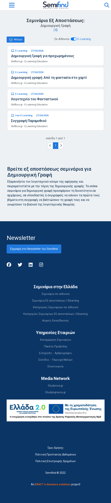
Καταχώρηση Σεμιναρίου (55, 339)
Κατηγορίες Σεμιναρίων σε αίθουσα (55, 307)
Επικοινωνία (55, 366)
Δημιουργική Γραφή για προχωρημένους (42, 56)
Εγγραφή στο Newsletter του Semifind (34, 249)
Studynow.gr (55, 385)
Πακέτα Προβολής (55, 346)
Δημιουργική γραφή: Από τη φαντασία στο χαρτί (49, 78)
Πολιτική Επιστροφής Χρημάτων (55, 461)
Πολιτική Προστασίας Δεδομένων (55, 454)
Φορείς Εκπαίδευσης (55, 320)
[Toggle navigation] (12, 5)
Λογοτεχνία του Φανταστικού (34, 99)
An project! (55, 484)
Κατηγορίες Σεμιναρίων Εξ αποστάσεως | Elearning (55, 314)
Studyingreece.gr (55, 392)
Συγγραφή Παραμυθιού (28, 121)
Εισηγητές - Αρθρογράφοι (55, 353)
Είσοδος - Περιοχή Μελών (55, 359)
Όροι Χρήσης (56, 447)
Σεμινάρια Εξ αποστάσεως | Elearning (55, 300)
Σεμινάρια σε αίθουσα (55, 294)
